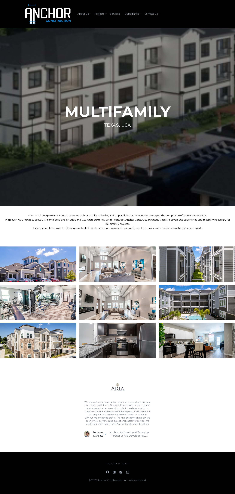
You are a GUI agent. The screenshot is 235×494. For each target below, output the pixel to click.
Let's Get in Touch (117, 463)
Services (115, 13)
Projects (99, 13)
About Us (83, 13)
